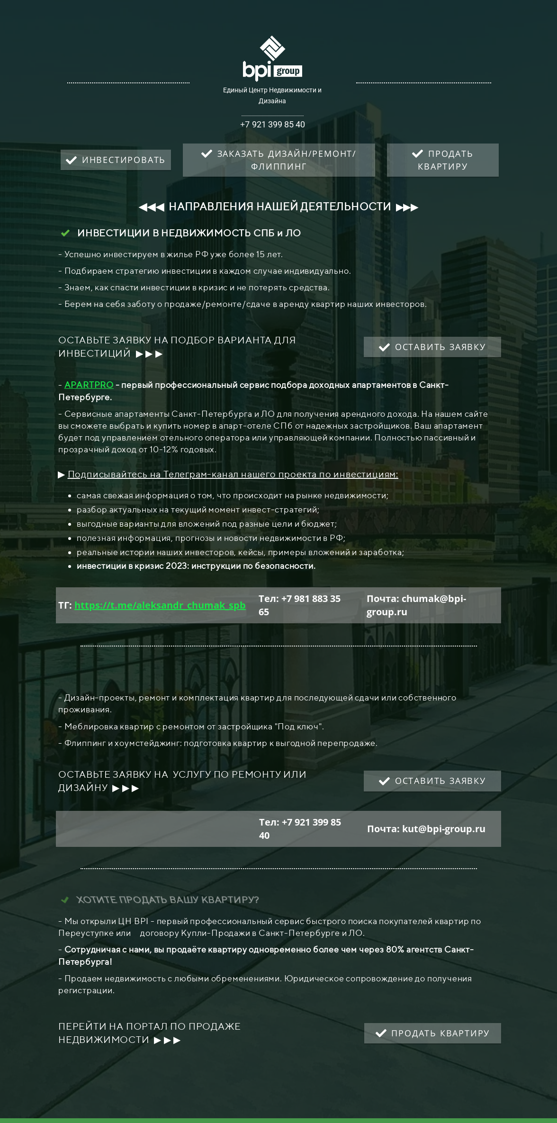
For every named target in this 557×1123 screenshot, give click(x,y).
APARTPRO (89, 385)
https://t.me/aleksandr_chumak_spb (160, 605)
